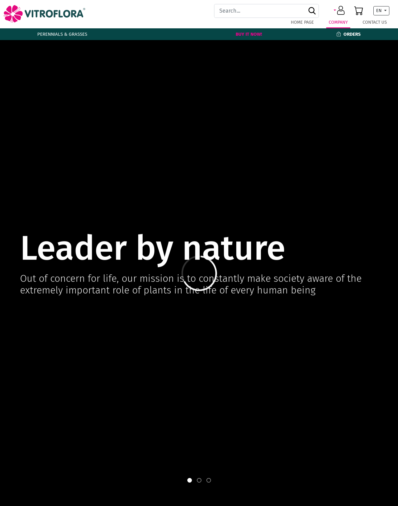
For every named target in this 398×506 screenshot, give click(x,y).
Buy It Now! (249, 34)
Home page (302, 22)
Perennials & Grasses (62, 34)
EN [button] (379, 10)
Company (338, 22)
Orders (348, 34)
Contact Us (375, 22)
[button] (340, 11)
